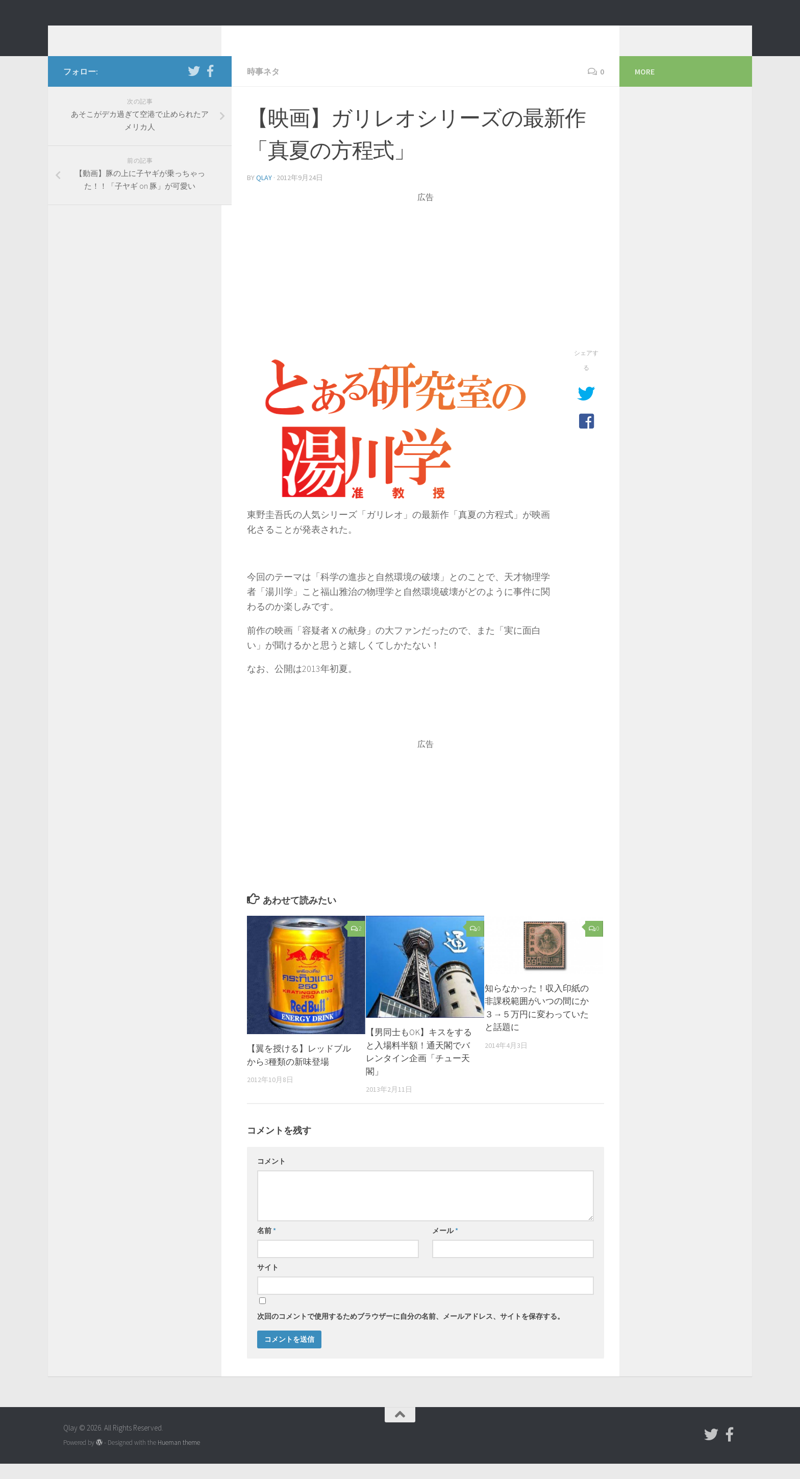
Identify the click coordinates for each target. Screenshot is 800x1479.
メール (445, 1245)
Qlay (83, 35)
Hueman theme (179, 1457)
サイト (268, 1282)
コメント (271, 1176)
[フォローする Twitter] (194, 86)
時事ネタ (263, 87)
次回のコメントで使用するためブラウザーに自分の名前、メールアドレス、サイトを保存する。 (410, 1331)
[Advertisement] (425, 289)
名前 (266, 1245)
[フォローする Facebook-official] (210, 86)
